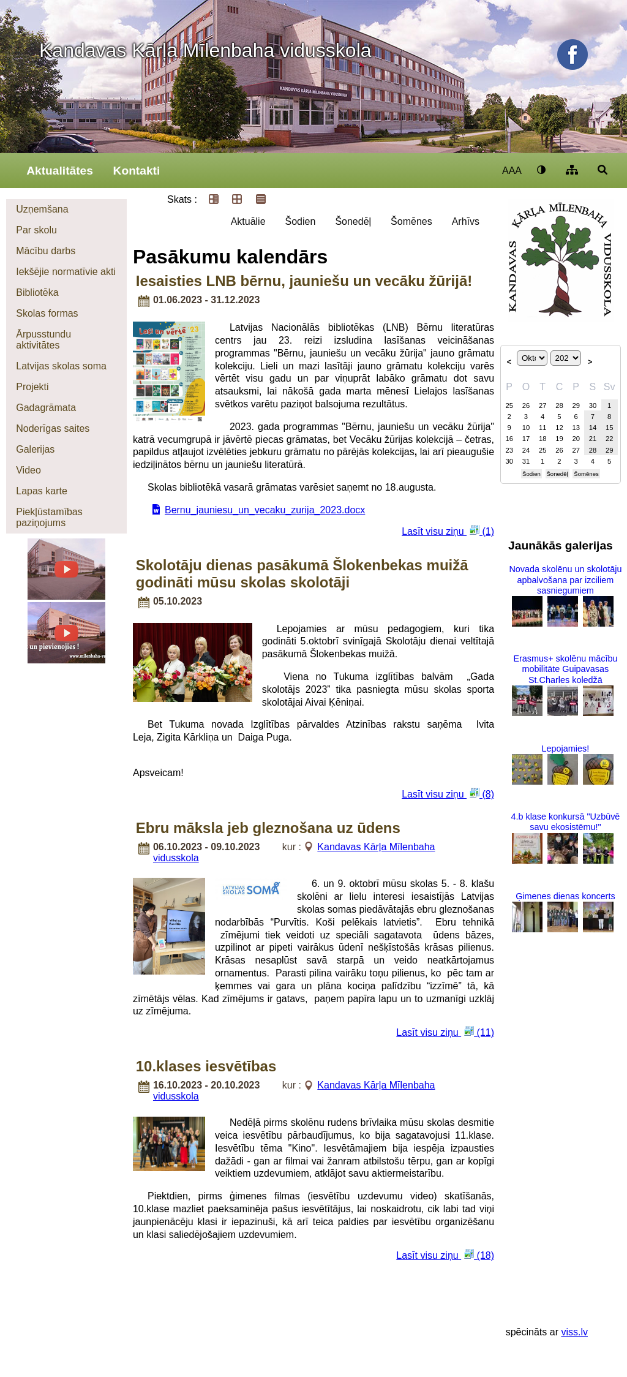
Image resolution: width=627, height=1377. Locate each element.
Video (28, 470)
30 (592, 405)
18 (542, 438)
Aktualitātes (59, 170)
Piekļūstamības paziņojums (49, 517)
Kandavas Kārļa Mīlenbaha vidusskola (205, 50)
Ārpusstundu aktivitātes (43, 339)
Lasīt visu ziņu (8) (448, 793)
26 (526, 405)
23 (508, 450)
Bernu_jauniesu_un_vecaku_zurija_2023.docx (265, 510)
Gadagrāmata (46, 407)
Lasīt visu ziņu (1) (448, 531)
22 (609, 438)
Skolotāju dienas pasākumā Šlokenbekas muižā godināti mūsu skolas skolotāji (302, 573)
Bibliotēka (37, 292)
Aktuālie (248, 221)
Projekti (32, 387)
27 (542, 405)
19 (559, 438)
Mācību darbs (45, 251)
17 (526, 438)
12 (559, 427)
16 (508, 438)
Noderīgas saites (52, 428)
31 (526, 461)
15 (609, 427)
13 (575, 427)
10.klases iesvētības (206, 1066)
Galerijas (35, 449)
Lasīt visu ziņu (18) (445, 1255)
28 (559, 405)
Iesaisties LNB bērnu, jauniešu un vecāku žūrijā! (304, 281)
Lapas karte (41, 491)
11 (542, 427)
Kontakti (136, 170)
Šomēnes (411, 221)
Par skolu (36, 230)
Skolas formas (47, 313)
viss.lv (574, 1332)
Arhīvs (465, 221)
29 (575, 405)
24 (526, 450)
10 (526, 427)
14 (592, 427)
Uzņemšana (42, 209)
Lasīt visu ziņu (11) (445, 1032)
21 (592, 438)
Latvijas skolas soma (61, 366)
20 (575, 438)
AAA (512, 170)
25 (508, 405)
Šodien (300, 221)
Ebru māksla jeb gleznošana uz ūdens (268, 828)
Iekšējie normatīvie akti (66, 271)
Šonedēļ (353, 221)
